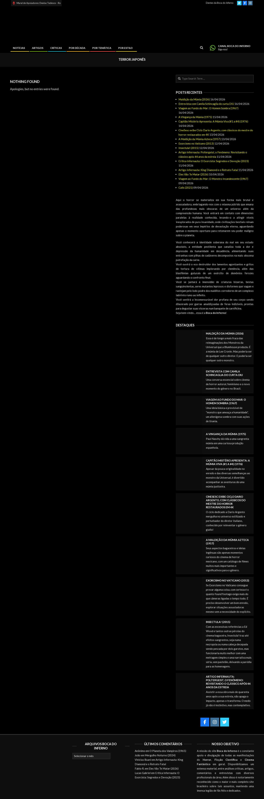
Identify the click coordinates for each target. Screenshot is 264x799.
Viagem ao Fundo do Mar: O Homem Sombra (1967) (208, 108)
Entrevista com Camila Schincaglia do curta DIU (206, 103)
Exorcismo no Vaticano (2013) (196, 143)
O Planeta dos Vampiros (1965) (168, 750)
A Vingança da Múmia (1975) (195, 117)
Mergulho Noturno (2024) (160, 755)
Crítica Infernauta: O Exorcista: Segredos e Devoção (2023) (214, 161)
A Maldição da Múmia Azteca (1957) (200, 139)
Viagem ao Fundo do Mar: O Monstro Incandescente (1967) (213, 178)
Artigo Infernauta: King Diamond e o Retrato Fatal (208, 169)
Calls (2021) (186, 187)
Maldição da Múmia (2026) (194, 99)
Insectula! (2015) (189, 147)
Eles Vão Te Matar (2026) (193, 174)
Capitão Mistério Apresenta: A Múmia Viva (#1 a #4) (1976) (213, 121)
